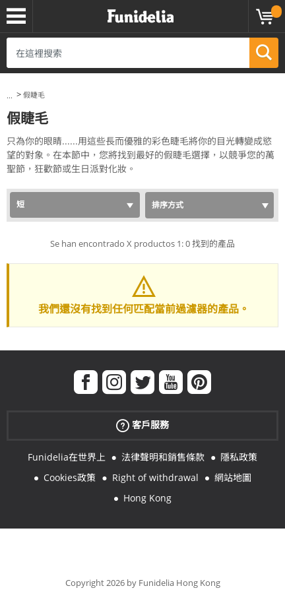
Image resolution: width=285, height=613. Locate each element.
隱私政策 (238, 457)
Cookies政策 (70, 477)
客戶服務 (142, 425)
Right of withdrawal (155, 477)
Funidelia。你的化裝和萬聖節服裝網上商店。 (141, 16)
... (10, 95)
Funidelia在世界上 (67, 457)
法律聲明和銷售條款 (163, 457)
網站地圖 (232, 477)
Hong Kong (147, 498)
